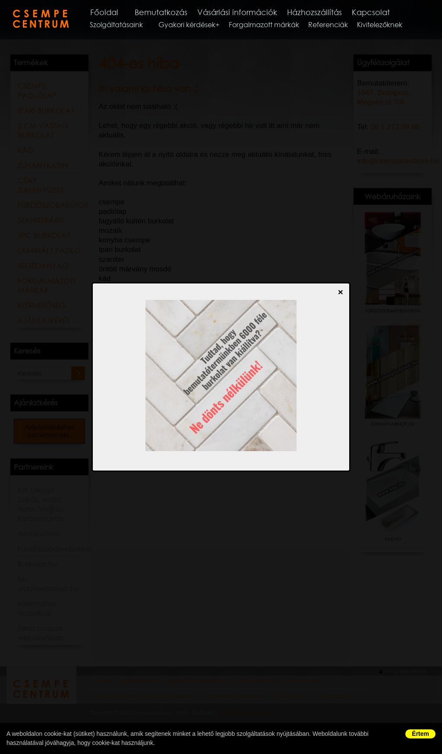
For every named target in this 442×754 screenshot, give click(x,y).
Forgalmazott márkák (270, 26)
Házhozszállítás (329, 12)
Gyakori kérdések (192, 26)
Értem (420, 733)
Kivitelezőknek (385, 26)
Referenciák (334, 26)
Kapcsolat (387, 12)
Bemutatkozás (169, 12)
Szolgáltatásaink (122, 26)
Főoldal (110, 12)
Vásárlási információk (249, 12)
